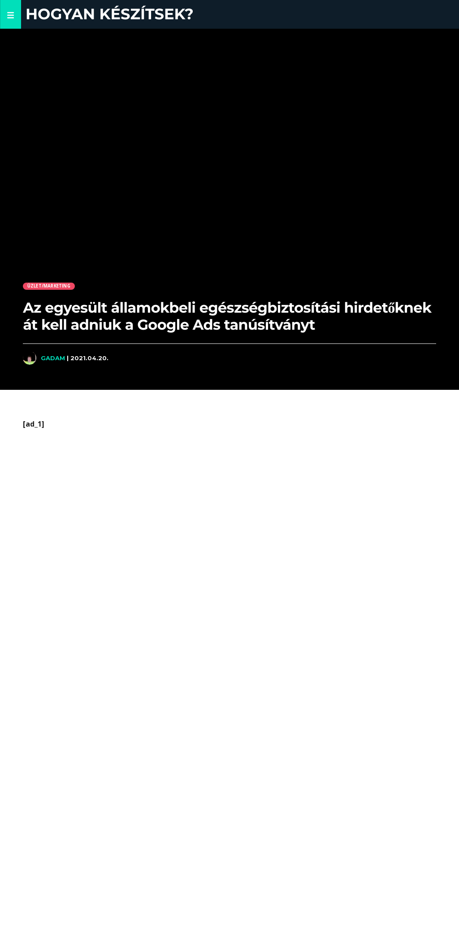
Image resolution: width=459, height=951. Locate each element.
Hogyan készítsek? (110, 14)
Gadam (53, 358)
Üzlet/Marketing (48, 286)
